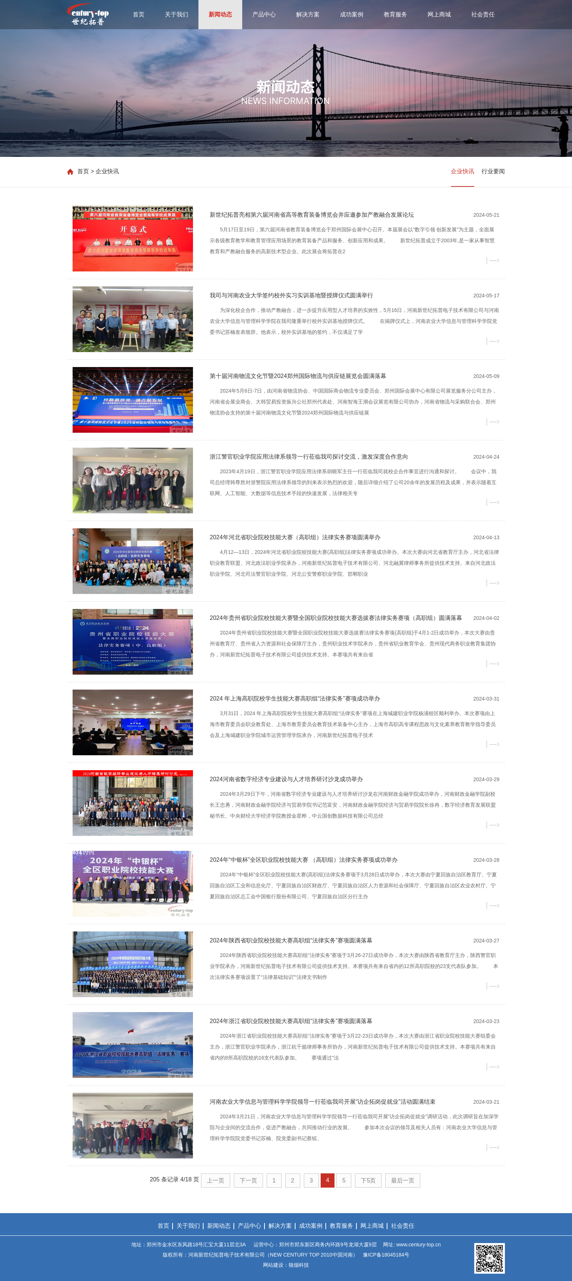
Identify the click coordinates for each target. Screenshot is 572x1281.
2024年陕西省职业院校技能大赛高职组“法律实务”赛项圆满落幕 (291, 940)
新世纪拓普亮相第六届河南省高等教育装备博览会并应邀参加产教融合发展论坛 (312, 215)
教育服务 (395, 14)
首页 (138, 14)
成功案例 (351, 14)
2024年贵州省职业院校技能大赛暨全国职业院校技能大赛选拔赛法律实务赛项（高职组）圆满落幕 (336, 618)
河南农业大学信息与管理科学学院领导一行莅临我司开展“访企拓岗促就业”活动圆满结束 (323, 1102)
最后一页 (402, 1180)
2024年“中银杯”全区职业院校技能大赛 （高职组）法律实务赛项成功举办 (304, 860)
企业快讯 (462, 171)
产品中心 (264, 14)
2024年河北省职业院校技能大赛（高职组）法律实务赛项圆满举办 (295, 537)
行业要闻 (493, 171)
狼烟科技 (299, 1265)
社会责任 (483, 14)
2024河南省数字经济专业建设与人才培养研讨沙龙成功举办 (286, 779)
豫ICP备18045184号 (386, 1255)
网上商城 (439, 14)
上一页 (215, 1180)
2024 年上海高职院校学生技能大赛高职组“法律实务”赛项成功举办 (295, 698)
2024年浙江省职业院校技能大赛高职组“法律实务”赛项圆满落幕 (291, 1021)
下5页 (368, 1180)
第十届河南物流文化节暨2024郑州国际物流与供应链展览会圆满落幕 (298, 376)
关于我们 (176, 14)
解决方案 (308, 14)
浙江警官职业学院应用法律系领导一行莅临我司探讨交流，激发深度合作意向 (309, 457)
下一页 (248, 1180)
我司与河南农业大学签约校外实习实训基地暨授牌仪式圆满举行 (291, 295)
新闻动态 (220, 14)
